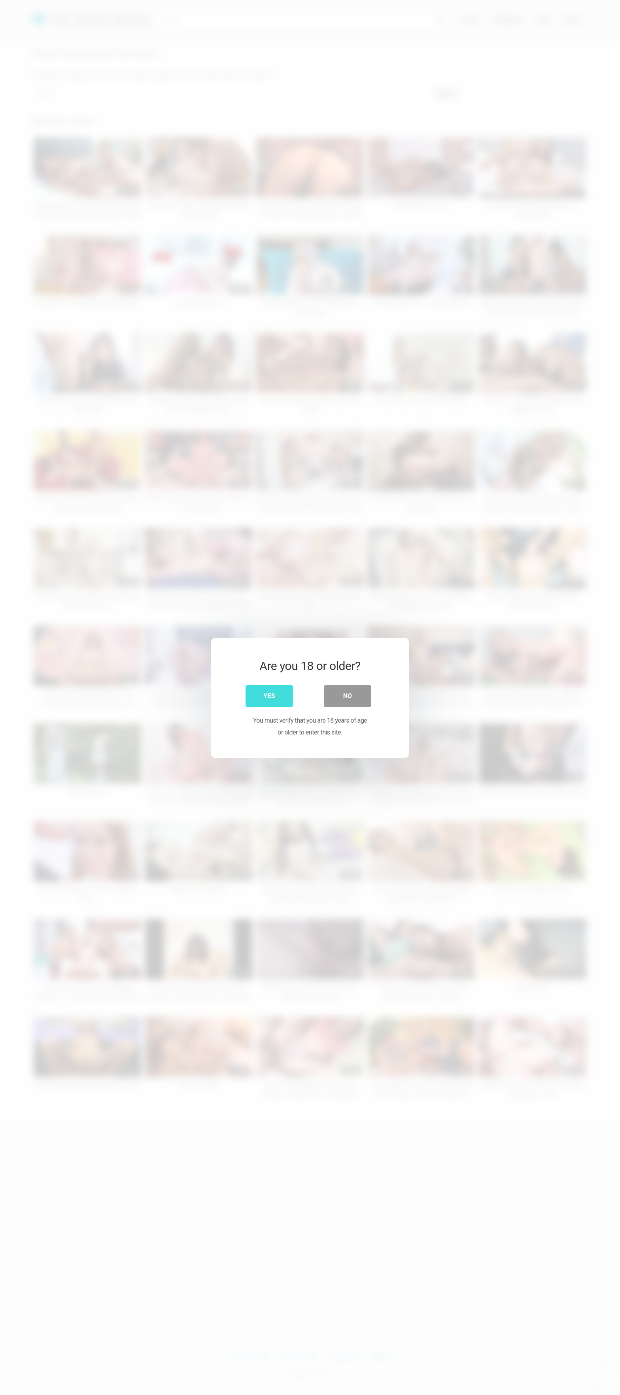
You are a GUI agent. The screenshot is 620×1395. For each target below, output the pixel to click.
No (347, 695)
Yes (269, 695)
